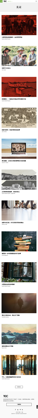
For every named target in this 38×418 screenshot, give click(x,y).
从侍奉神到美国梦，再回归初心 (11, 191)
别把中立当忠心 (6, 68)
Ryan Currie (4, 347)
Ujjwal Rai (13, 193)
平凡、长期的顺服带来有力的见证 (11, 377)
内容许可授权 (18, 412)
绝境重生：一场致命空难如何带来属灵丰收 (14, 99)
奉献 (22, 412)
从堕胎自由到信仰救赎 (8, 284)
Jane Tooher (4, 131)
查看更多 (19, 386)
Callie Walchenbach (6, 378)
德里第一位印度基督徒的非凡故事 (11, 253)
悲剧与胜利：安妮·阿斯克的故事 (11, 130)
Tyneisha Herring (5, 317)
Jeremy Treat (4, 224)
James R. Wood (5, 162)
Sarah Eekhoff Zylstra (6, 39)
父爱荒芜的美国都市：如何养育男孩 (12, 37)
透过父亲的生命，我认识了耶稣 (11, 315)
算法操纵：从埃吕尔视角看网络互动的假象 (14, 161)
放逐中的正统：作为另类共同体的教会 (12, 222)
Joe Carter (4, 69)
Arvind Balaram (5, 255)
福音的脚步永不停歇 (7, 346)
